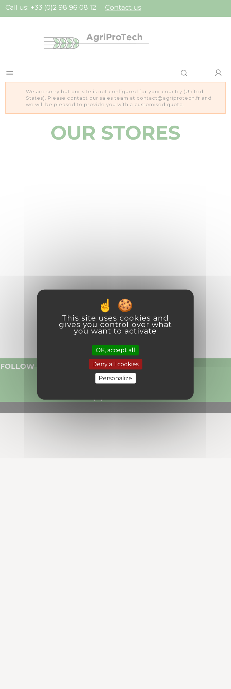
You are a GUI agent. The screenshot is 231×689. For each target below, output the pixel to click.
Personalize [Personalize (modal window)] (115, 378)
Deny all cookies (115, 364)
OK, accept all (115, 349)
